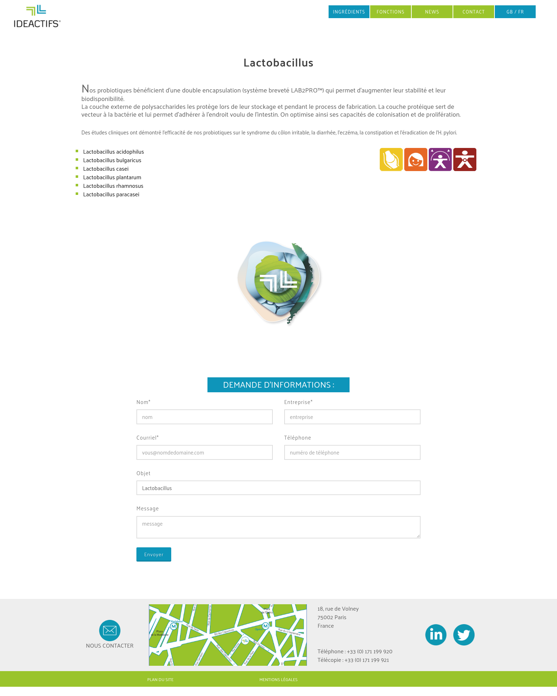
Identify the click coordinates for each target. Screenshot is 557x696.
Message (147, 508)
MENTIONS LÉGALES (278, 679)
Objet (143, 473)
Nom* (143, 402)
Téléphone (297, 438)
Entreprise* (298, 402)
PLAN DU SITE (160, 679)
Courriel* (147, 438)
